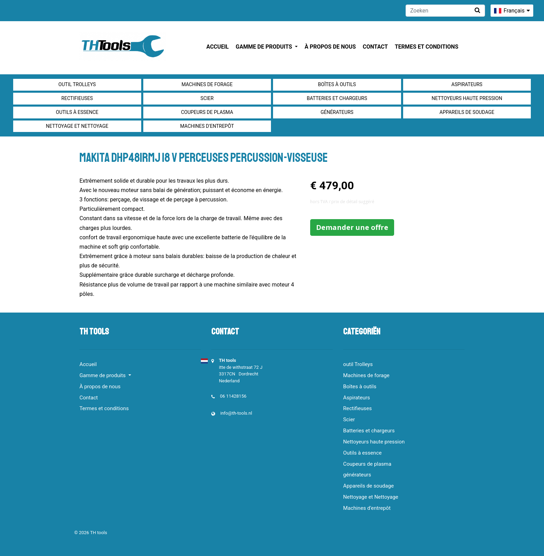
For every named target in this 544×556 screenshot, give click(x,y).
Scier (207, 98)
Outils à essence (77, 112)
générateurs (337, 112)
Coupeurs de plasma (207, 112)
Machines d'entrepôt (207, 126)
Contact (375, 46)
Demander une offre (352, 227)
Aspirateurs (466, 84)
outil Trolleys (77, 84)
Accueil (217, 46)
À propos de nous (330, 46)
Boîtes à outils (337, 84)
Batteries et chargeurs (337, 98)
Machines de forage (206, 84)
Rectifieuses (77, 98)
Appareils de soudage (467, 112)
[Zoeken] (445, 11)
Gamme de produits (265, 46)
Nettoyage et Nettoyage (77, 126)
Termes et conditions (426, 46)
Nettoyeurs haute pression (467, 98)
